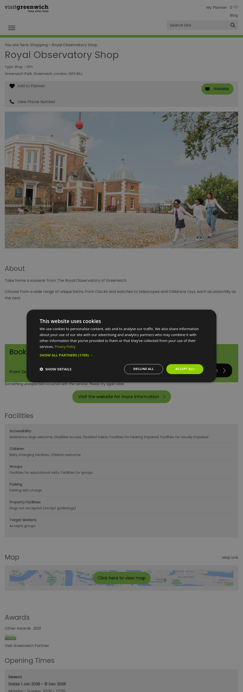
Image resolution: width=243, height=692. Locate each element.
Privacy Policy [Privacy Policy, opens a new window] (66, 346)
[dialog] (121, 346)
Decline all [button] (141, 369)
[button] (121, 355)
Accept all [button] (184, 369)
